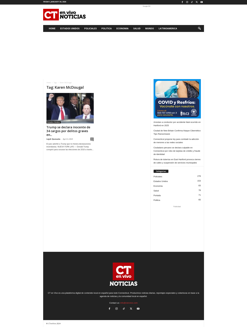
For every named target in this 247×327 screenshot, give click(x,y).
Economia (122, 28)
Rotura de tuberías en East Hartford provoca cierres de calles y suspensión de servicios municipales (177, 161)
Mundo (149, 28)
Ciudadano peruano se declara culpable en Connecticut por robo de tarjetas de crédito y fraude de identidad (177, 150)
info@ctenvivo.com (129, 303)
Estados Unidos (70, 28)
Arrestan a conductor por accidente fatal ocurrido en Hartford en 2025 (177, 124)
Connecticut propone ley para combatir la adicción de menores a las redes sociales (176, 141)
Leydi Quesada (53, 139)
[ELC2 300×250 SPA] (177, 98)
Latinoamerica (168, 28)
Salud (137, 28)
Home (52, 28)
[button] (199, 28)
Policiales (90, 28)
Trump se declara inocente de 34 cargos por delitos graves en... (68, 131)
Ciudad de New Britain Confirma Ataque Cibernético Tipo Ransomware (177, 132)
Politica (106, 28)
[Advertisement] (146, 15)
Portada (157, 195)
